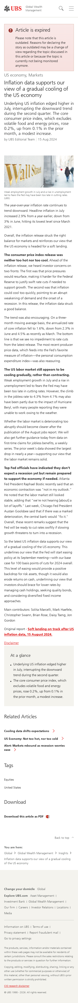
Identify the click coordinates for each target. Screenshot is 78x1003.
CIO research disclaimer (16, 985)
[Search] (61, 8)
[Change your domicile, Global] (41, 889)
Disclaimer (11, 643)
